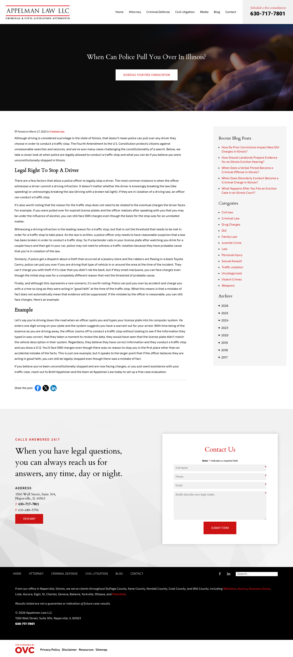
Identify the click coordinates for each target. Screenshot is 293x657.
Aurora (242, 588)
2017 (223, 357)
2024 (223, 320)
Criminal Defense (158, 12)
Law (224, 249)
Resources (86, 649)
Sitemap (101, 649)
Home (119, 12)
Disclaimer (69, 649)
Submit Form (220, 527)
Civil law (227, 212)
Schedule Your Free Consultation (146, 74)
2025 (223, 313)
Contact (230, 12)
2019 (223, 342)
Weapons (228, 285)
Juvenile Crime (231, 242)
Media (204, 12)
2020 (223, 335)
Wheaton (229, 588)
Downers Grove (259, 588)
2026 (223, 305)
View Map (29, 518)
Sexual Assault (232, 261)
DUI (224, 230)
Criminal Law (57, 131)
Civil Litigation (185, 12)
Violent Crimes (232, 279)
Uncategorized (232, 273)
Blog (217, 12)
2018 (223, 350)
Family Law (229, 236)
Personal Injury (232, 255)
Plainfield (119, 594)
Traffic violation (232, 267)
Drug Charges (231, 224)
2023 (223, 327)
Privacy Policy (50, 649)
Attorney (135, 12)
